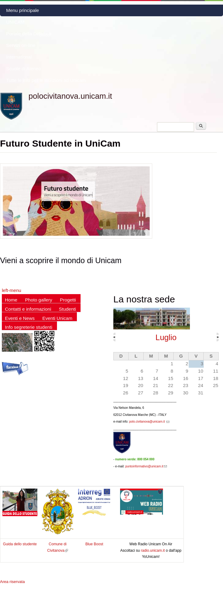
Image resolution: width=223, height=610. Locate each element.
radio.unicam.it (153, 550)
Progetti (68, 299)
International (19, 56)
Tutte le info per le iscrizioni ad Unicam (46, 80)
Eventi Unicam (57, 318)
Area (12, 581)
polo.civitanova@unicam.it (149, 421)
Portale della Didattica (28, 33)
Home (11, 299)
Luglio (166, 337)
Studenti (67, 309)
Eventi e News (20, 318)
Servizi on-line (20, 45)
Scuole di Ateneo (23, 68)
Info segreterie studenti (28, 327)
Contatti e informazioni (28, 309)
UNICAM (15, 22)
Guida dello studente (20, 544)
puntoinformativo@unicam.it (146, 466)
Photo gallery (38, 299)
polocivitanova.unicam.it (70, 96)
